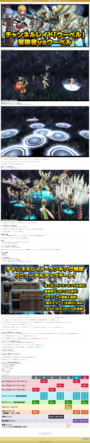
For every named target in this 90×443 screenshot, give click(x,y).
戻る (45, 433)
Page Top (86, 438)
